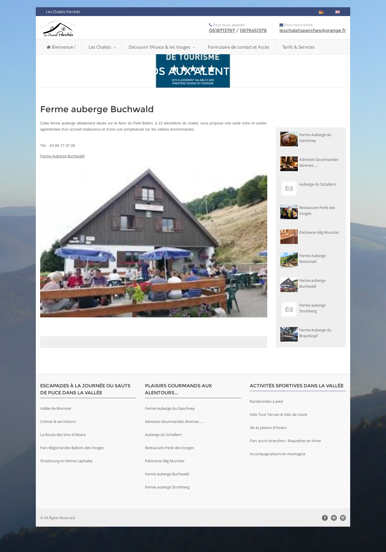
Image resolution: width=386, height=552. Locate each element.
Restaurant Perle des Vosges (169, 473)
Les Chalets (102, 47)
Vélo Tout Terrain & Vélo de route (278, 439)
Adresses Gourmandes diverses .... (174, 446)
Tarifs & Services (298, 47)
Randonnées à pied (266, 426)
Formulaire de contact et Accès (238, 47)
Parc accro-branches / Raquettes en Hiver (285, 466)
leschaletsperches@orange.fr (312, 30)
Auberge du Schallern (163, 460)
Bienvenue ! (61, 47)
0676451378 (253, 30)
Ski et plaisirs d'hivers (268, 453)
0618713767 (222, 30)
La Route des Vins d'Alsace (63, 460)
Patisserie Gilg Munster (165, 486)
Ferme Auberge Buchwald (62, 156)
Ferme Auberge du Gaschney (170, 433)
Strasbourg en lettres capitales (66, 486)
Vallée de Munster (55, 433)
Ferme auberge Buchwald (167, 499)
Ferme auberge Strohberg (167, 512)
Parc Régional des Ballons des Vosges (72, 473)
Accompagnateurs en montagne (277, 479)
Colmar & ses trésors (58, 446)
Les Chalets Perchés (63, 11)
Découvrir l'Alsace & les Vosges (162, 47)
